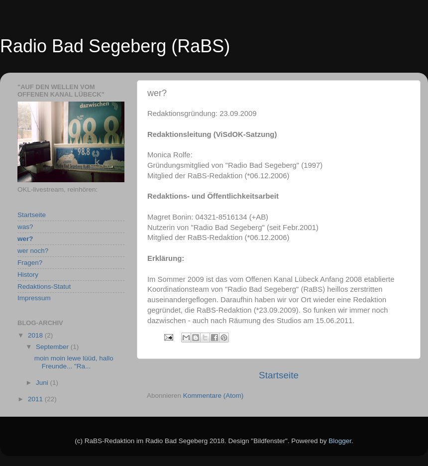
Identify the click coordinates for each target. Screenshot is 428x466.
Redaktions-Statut (44, 286)
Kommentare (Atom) (213, 395)
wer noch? (32, 250)
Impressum (34, 298)
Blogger (339, 441)
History (27, 274)
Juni (43, 382)
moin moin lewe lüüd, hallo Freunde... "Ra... (73, 362)
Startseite (279, 375)
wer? (25, 238)
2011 (36, 399)
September (53, 346)
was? (25, 227)
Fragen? (29, 262)
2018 (36, 335)
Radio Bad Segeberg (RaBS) (115, 46)
